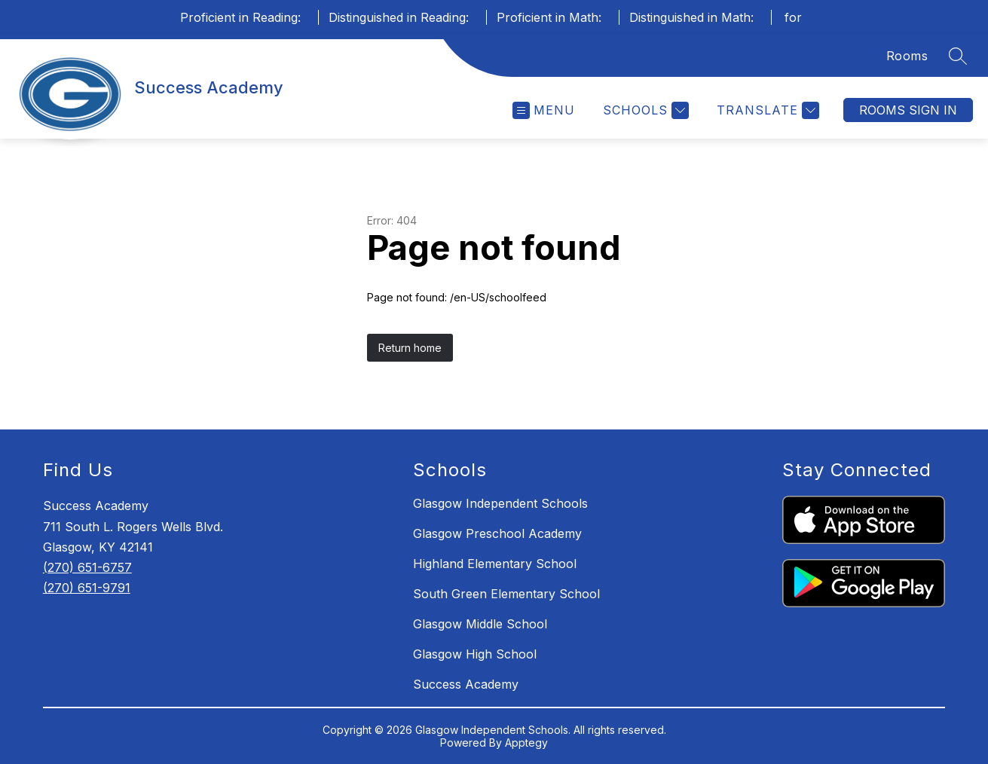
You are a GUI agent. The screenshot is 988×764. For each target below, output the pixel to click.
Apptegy (526, 742)
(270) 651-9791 (86, 587)
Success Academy (465, 684)
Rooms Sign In (908, 110)
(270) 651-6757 (87, 567)
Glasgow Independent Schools (500, 503)
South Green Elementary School (506, 593)
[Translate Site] (766, 110)
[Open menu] (543, 110)
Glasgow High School (475, 654)
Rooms (907, 55)
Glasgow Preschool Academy (497, 533)
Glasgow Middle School (480, 623)
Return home (410, 347)
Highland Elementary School (495, 563)
